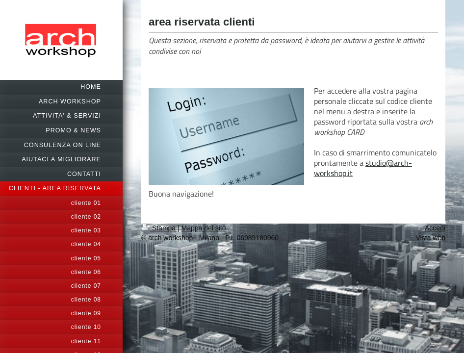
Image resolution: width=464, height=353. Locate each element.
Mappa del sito (203, 228)
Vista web (430, 238)
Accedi (435, 228)
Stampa (159, 228)
